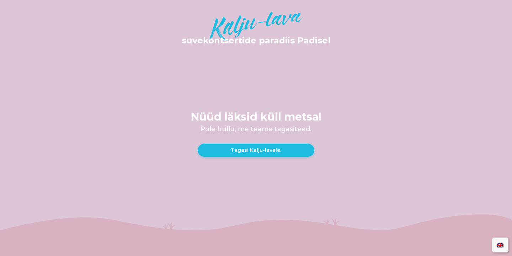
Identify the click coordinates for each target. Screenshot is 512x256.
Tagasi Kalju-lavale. (256, 150)
